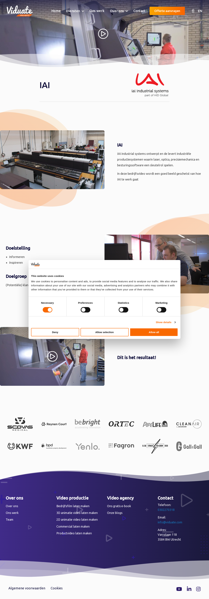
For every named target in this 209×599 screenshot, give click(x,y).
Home (56, 11)
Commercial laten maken (73, 526)
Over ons (117, 11)
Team (9, 519)
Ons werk (96, 11)
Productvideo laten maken (74, 533)
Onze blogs (114, 512)
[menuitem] (56, 11)
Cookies (57, 588)
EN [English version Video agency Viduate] (200, 11)
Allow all (154, 332)
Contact (139, 11)
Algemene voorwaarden (26, 588)
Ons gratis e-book (119, 506)
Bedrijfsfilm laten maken (72, 506)
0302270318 (166, 509)
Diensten (73, 11)
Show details (164, 322)
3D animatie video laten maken (77, 512)
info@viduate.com (170, 522)
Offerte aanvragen (167, 10)
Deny (55, 332)
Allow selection (104, 332)
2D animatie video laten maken (77, 519)
